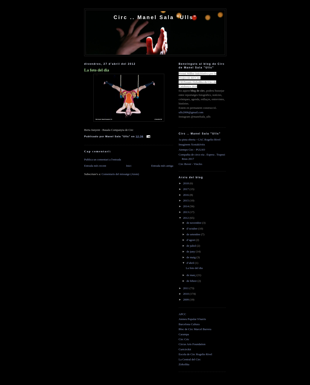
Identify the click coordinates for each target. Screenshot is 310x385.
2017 (186, 189)
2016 (186, 194)
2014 (186, 206)
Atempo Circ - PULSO (192, 149)
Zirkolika (184, 364)
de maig (191, 257)
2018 (186, 183)
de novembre (194, 222)
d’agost (191, 240)
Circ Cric (184, 339)
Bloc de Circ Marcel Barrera (195, 329)
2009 (186, 299)
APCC (182, 314)
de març (191, 275)
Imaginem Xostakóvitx (192, 144)
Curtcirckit (185, 349)
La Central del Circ (190, 359)
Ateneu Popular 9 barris (192, 319)
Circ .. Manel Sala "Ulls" (155, 17)
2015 (186, 200)
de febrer (192, 280)
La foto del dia (96, 70)
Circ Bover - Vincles (190, 164)
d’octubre (192, 228)
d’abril (191, 262)
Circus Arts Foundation (192, 344)
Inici (128, 165)
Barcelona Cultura (189, 324)
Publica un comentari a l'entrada (102, 159)
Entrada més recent (95, 165)
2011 (186, 288)
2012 (186, 217)
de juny (191, 251)
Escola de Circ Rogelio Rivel (195, 354)
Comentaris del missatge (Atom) (120, 174)
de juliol (192, 245)
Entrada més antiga (162, 165)
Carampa (184, 334)
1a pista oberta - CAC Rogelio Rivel (199, 139)
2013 (186, 212)
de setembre (194, 234)
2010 (186, 293)
